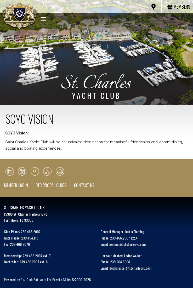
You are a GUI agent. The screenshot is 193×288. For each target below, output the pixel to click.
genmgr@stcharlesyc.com (127, 244)
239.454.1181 (30, 238)
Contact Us (84, 185)
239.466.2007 (31, 231)
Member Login (16, 185)
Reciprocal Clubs (51, 185)
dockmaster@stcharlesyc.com (130, 268)
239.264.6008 (120, 261)
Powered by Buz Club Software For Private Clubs (37, 279)
